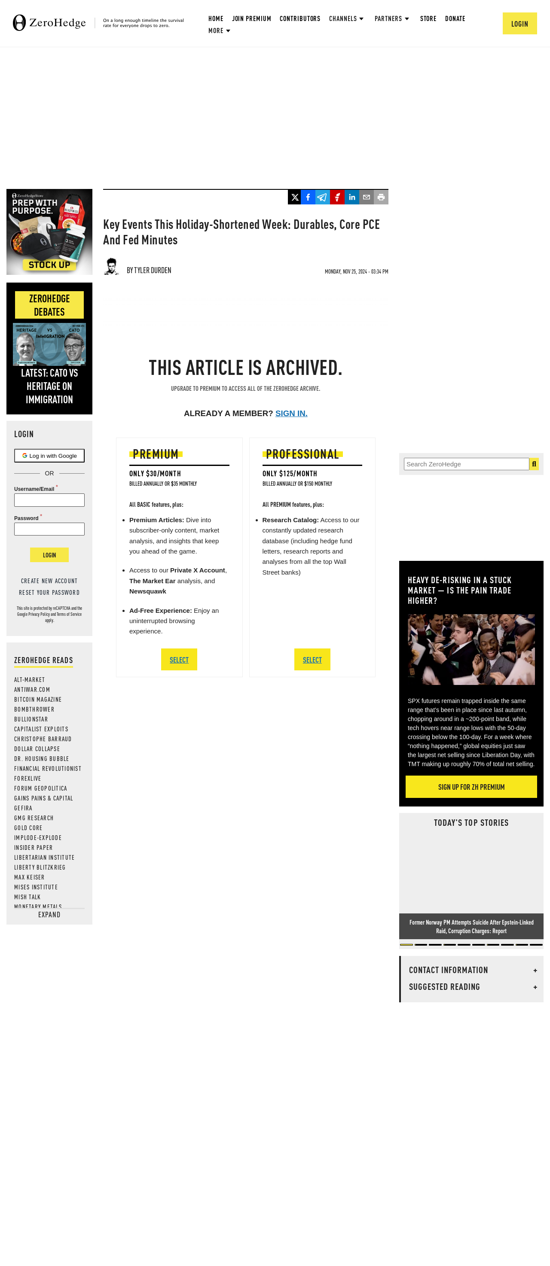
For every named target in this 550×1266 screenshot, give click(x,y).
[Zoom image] (471, 649)
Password (26, 518)
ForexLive (27, 778)
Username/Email (34, 489)
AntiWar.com (32, 689)
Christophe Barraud (43, 738)
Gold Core (28, 827)
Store (428, 18)
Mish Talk (27, 896)
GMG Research (34, 817)
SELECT (179, 659)
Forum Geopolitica (40, 788)
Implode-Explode (38, 837)
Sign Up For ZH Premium (471, 786)
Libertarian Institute (44, 857)
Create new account (49, 580)
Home (215, 18)
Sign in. (291, 413)
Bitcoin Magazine (38, 699)
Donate (455, 18)
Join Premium (252, 18)
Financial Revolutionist (48, 768)
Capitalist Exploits (41, 728)
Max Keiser (29, 877)
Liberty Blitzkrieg (40, 867)
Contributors (300, 18)
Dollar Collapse (37, 748)
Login (49, 555)
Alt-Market (30, 679)
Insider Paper (33, 847)
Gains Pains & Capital (43, 798)
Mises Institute (36, 887)
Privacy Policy (39, 614)
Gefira (23, 807)
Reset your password (49, 592)
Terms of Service (69, 614)
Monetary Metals (38, 906)
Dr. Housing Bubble (42, 758)
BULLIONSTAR (31, 719)
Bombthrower (34, 709)
